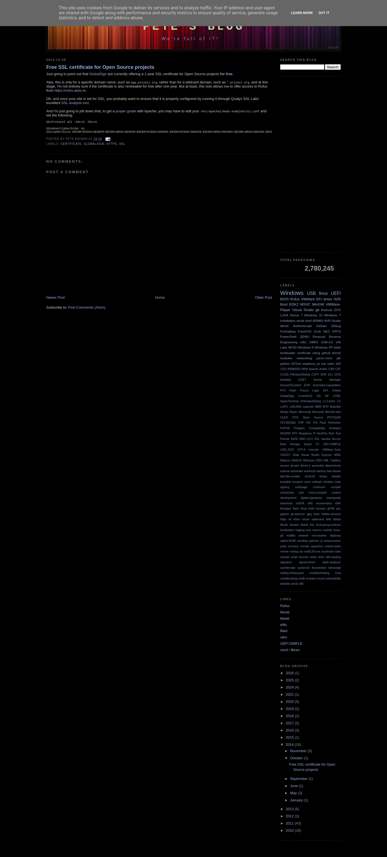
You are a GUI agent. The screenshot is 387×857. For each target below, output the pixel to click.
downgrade (334, 497)
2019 (290, 709)
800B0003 (293, 369)
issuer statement (313, 519)
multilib (291, 535)
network (303, 535)
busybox (297, 481)
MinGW (318, 304)
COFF (315, 374)
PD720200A (288, 422)
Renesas (319, 336)
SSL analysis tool (75, 103)
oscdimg (302, 540)
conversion (287, 492)
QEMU (304, 336)
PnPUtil (285, 428)
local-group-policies (328, 524)
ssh (323, 363)
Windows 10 (313, 315)
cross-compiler (317, 492)
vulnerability (333, 578)
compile (336, 487)
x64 (338, 363)
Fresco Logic (309, 390)
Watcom (285, 460)
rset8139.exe (312, 551)
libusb (284, 524)
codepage (301, 487)
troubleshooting (319, 573)
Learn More (302, 13)
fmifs (312, 508)
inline (296, 519)
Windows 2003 (312, 460)
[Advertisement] (310, 164)
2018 (290, 716)
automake (296, 471)
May (294, 793)
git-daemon (298, 514)
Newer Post (55, 300)
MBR (318, 406)
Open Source (313, 417)
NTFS (337, 331)
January (297, 800)
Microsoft (318, 411)
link (312, 524)
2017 (290, 723)
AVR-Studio (332, 320)
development (288, 497)
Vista (296, 454)
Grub (317, 331)
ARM (304, 369)
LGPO (284, 406)
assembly (318, 465)
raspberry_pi (311, 363)
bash (337, 347)
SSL (122, 146)
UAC (303, 342)
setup (313, 557)
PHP (301, 422)
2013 (290, 809)
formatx (321, 508)
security (304, 557)
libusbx (294, 524)
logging (300, 530)
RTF (294, 433)
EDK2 (294, 304)
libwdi (304, 524)
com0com (319, 487)
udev (330, 363)
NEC (326, 331)
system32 (304, 567)
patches (314, 540)
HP (327, 396)
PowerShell (288, 336)
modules (286, 358)
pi (321, 540)
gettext (284, 514)
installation (287, 320)
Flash (292, 390)
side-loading (333, 557)
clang (316, 353)
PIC (308, 422)
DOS (337, 310)
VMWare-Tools (331, 449)
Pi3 (315, 422)
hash (317, 514)
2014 (290, 744)
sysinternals (287, 567)
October (297, 758)
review (284, 551)
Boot (284, 304)
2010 (290, 830)
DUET (302, 379)
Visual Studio (303, 310)
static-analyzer (331, 562)
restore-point (333, 546)
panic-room (324, 358)
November (299, 751)
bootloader (287, 353)
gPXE (331, 508)
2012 (290, 816)
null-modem (319, 535)
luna (308, 530)
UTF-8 (301, 449)
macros (316, 530)
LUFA (284, 315)
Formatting (288, 331)
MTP (326, 406)
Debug (336, 326)
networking (304, 358)
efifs (310, 503)
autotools (310, 471)
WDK (337, 454)
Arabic (323, 369)
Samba (325, 438)
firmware (285, 508)
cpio (301, 492)
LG (339, 401)
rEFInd (296, 363)
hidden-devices (331, 514)
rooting (294, 551)
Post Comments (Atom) (86, 310)
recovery (293, 546)
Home (160, 300)
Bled (283, 631)
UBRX (313, 342)
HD (319, 396)
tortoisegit (334, 567)
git (317, 310)
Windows (291, 293)
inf (289, 519)
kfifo (328, 519)
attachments (333, 465)
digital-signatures (312, 497)
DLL (330, 374)
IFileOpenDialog (311, 401)
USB (311, 293)
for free (226, 74)
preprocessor (332, 540)
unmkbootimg (288, 578)
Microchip (305, 411)
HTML (337, 396)
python (285, 363)
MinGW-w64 (333, 411)
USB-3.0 (327, 342)
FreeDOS (304, 331)
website (285, 583)
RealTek (322, 433)
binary (323, 476)
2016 (290, 730)
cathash (317, 481)
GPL (326, 390)
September (299, 779)
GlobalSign (98, 74)
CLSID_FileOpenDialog (295, 374)
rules (337, 551)
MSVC (305, 304)
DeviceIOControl (290, 385)
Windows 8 (306, 347)
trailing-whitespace (292, 573)
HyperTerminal (289, 401)
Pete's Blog (194, 26)
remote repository (311, 546)
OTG (295, 417)
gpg (309, 514)
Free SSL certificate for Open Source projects (100, 67)
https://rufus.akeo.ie (70, 90)
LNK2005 (295, 406)
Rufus (294, 299)
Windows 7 (332, 315)
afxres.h (305, 465)
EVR (307, 385)
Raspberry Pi (307, 433)
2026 (290, 673)
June (294, 786)
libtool (337, 519)
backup (321, 471)
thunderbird (319, 567)
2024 (290, 687)
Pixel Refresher (330, 422)
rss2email (327, 551)
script (294, 557)
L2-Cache (329, 401)
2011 (290, 823)
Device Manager (327, 379)
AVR (337, 299)
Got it (323, 13)
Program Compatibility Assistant (317, 428)
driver (327, 299)
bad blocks (334, 471)
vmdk (301, 578)
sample (285, 557)
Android (326, 310)
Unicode (313, 449)
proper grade (126, 111)
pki (339, 358)
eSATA (300, 503)
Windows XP (324, 347)
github (326, 353)
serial (300, 320)
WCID (292, 347)
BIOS (284, 299)
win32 (294, 583)
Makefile (335, 406)
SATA (294, 438)
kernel (336, 353)
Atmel (284, 326)
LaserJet (308, 406)
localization (287, 530)
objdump (335, 535)
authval (285, 471)
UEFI (336, 293)
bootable (285, 481)
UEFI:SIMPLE (332, 444)
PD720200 (334, 417)
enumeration (324, 503)
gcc (338, 508)
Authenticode (302, 326)
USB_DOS (287, 449)
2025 (290, 680)
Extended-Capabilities (327, 385)
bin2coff (310, 476)
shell (308, 320)
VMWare (308, 299)
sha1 (321, 557)
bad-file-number (290, 476)
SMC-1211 (306, 438)
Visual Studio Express (316, 454)
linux (323, 293)
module (327, 530)
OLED (284, 417)
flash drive (300, 508)
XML (326, 460)
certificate (71, 146)
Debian (322, 326)
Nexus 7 (296, 315)
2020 (290, 702)
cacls (307, 481)
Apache (313, 369)
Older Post (263, 300)
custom (336, 492)
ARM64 (317, 320)
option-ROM (288, 540)
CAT (338, 369)
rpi (301, 551)
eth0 (338, 503)
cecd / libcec (290, 650)
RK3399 (285, 433)
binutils (336, 476)
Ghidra (336, 390)
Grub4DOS (305, 396)
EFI (319, 299)
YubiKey (335, 460)
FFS (283, 390)
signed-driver (307, 562)
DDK (323, 374)
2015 (290, 737)
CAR (331, 369)
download (286, 503)
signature (286, 562)
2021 (290, 694)
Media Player (288, 411)
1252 (283, 369)
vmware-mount (315, 578)
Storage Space (301, 444)
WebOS (297, 460)
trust (338, 573)
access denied (289, 465)
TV (317, 444)
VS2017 (285, 454)
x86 (301, 583)
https (112, 146)
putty (283, 546)
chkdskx (328, 481)
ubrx (283, 637)
